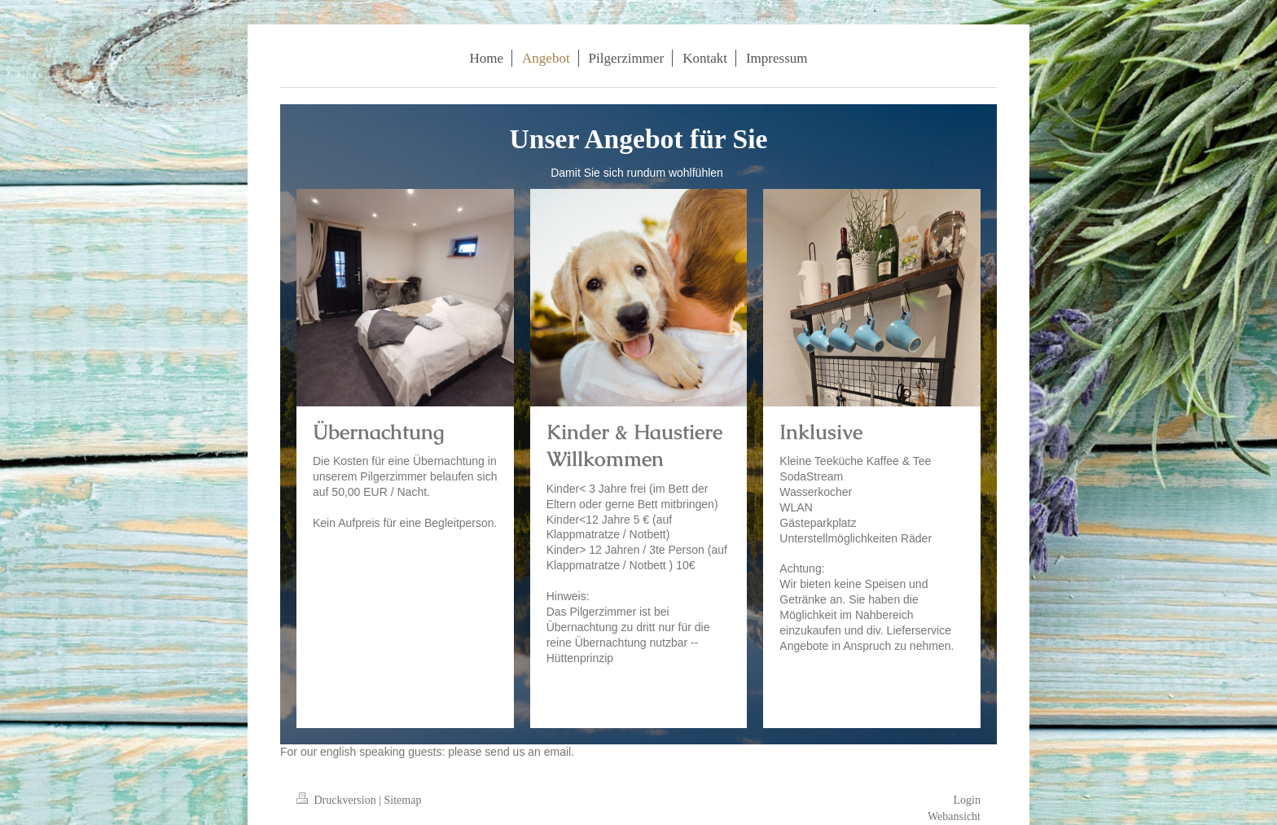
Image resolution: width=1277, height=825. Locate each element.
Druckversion (337, 800)
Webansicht (954, 816)
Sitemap (403, 800)
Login (967, 800)
